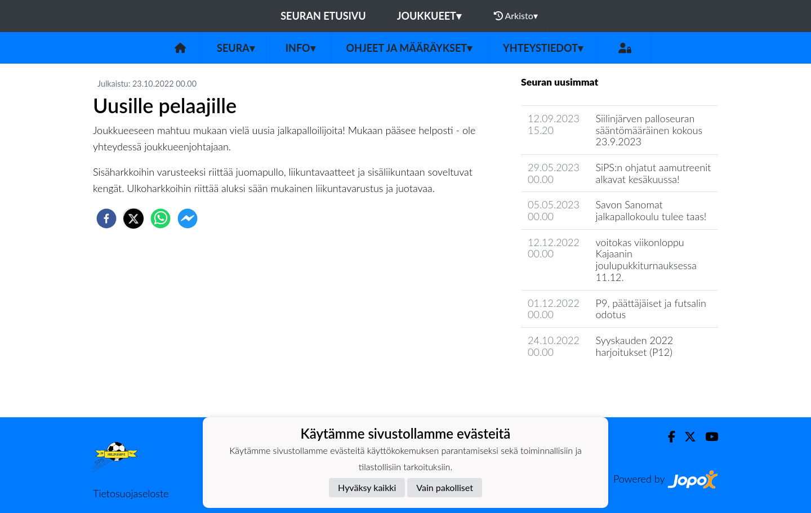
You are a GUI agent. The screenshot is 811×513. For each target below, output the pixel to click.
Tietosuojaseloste (130, 493)
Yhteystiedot (543, 48)
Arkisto (516, 16)
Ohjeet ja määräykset (409, 48)
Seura (236, 48)
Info (300, 48)
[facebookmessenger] (187, 218)
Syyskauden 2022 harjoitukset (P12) (635, 346)
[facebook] (106, 218)
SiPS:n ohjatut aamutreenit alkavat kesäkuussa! (653, 173)
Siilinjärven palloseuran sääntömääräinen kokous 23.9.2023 (649, 130)
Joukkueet (429, 16)
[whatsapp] (160, 218)
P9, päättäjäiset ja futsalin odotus (651, 309)
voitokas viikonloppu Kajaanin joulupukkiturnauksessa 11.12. (646, 259)
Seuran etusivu (323, 16)
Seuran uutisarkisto (571, 383)
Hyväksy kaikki (367, 487)
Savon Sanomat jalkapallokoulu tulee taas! (651, 210)
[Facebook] (667, 437)
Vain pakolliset (444, 487)
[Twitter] (685, 437)
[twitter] (133, 218)
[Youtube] (707, 437)
